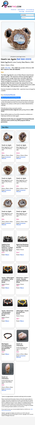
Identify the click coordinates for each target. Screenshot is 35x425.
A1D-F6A (7, 68)
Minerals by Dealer (30, 11)
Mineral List (13, 9)
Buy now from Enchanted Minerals (11, 97)
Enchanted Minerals (6, 157)
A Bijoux (7, 254)
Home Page (21, 11)
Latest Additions (21, 9)
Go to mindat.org (30, 9)
